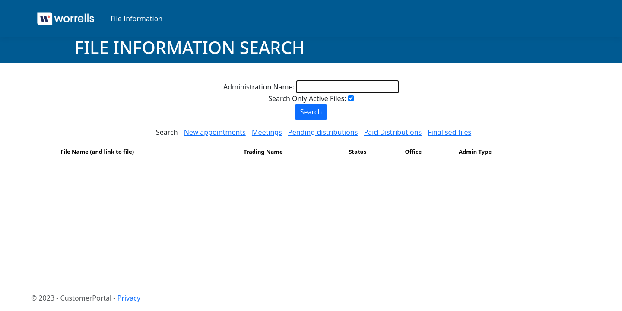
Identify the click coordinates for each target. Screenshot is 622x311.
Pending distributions (323, 132)
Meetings (267, 132)
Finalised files (449, 132)
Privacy (128, 298)
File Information (136, 18)
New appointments (215, 132)
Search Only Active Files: (307, 98)
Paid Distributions (393, 132)
